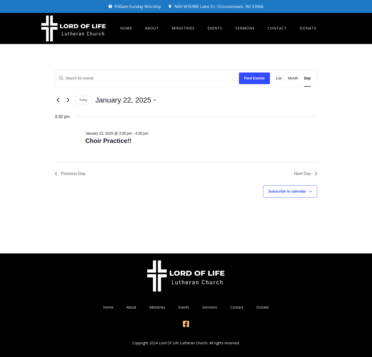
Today (83, 100)
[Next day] (68, 100)
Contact (277, 28)
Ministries (183, 28)
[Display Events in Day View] (307, 78)
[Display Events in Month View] (293, 78)
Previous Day (70, 173)
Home (126, 28)
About (152, 28)
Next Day (305, 173)
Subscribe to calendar (287, 191)
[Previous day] (58, 100)
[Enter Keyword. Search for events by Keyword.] (147, 78)
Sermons (245, 28)
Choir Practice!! (108, 140)
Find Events (254, 78)
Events (214, 28)
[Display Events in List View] (279, 78)
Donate (308, 28)
